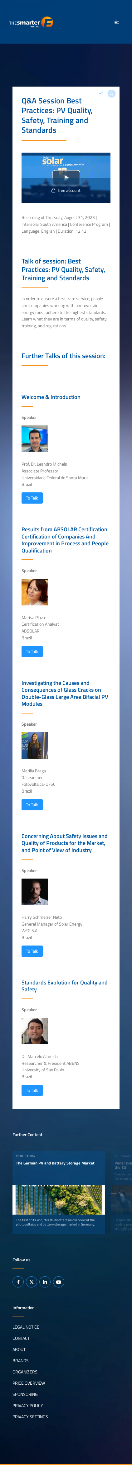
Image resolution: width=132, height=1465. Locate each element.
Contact (21, 1338)
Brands (20, 1360)
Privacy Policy (27, 1405)
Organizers (24, 1371)
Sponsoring (25, 1394)
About (19, 1349)
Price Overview (28, 1383)
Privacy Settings (30, 1416)
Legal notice (25, 1327)
